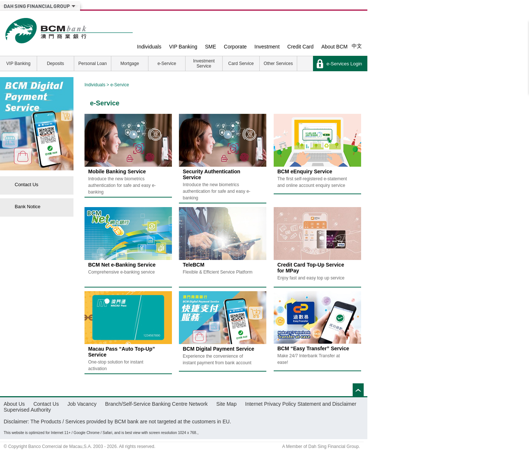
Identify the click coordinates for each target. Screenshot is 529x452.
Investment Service (204, 63)
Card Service (240, 63)
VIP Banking (183, 47)
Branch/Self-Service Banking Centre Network (156, 404)
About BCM (334, 47)
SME (210, 47)
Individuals (149, 47)
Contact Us (26, 184)
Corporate (235, 47)
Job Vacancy (82, 404)
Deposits (55, 63)
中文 (357, 46)
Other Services (278, 63)
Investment (267, 47)
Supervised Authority (27, 410)
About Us (14, 404)
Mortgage (129, 63)
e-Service (167, 63)
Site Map (226, 404)
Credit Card (300, 47)
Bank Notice (27, 206)
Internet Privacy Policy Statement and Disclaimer (300, 404)
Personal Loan (92, 63)
